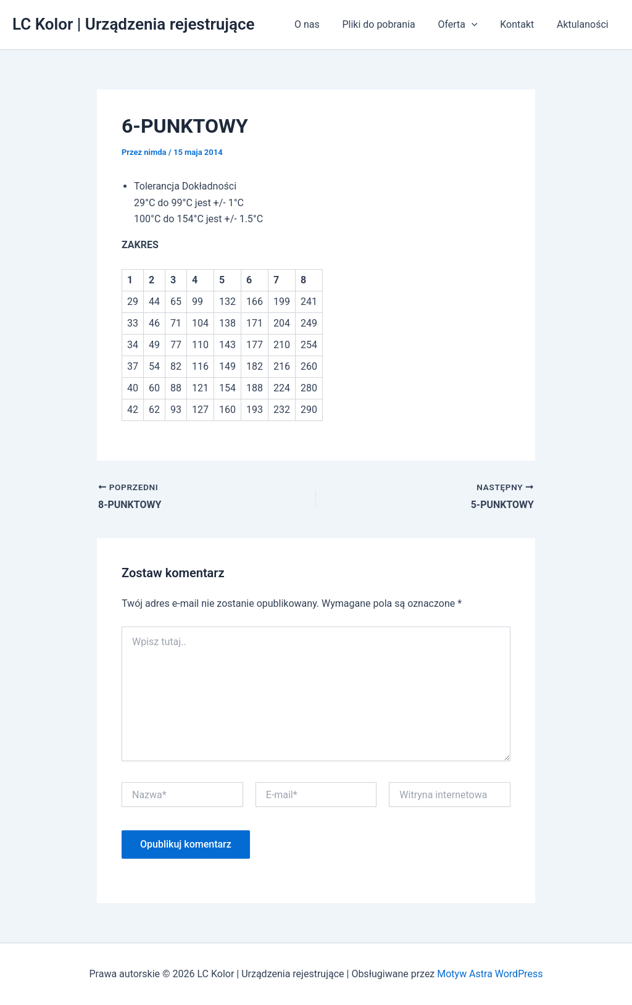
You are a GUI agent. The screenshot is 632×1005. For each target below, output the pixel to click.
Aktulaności (584, 24)
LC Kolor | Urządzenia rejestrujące (133, 24)
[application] (479, 24)
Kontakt (521, 24)
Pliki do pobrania (388, 24)
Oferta (464, 24)
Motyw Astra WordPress (490, 974)
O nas (320, 24)
